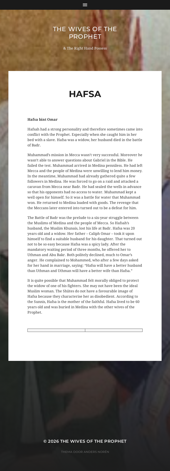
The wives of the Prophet (85, 32)
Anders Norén (96, 452)
